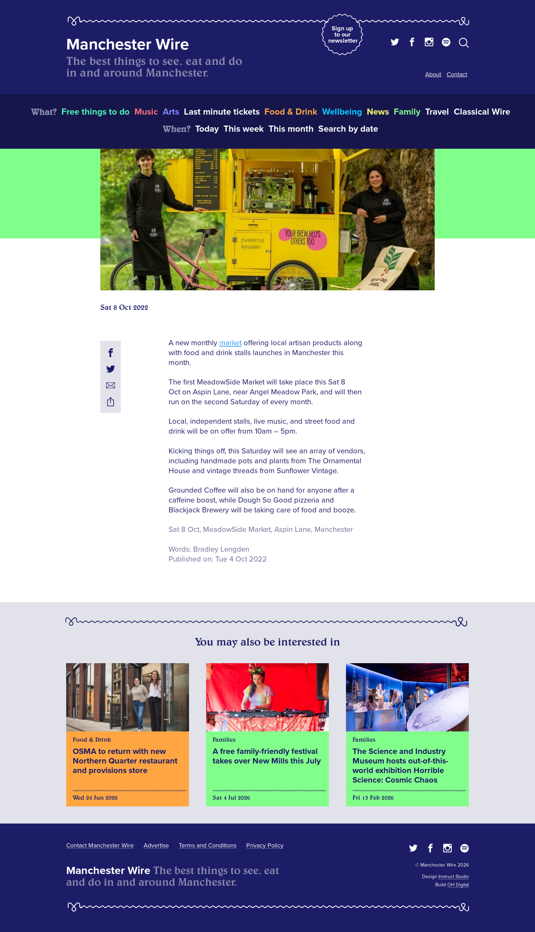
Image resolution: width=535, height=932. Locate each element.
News (378, 111)
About (433, 74)
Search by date (348, 128)
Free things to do (95, 111)
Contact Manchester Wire (100, 845)
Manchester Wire (127, 44)
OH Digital (458, 885)
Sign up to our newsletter (343, 34)
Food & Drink (290, 111)
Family (407, 111)
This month (291, 128)
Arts (171, 111)
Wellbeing (342, 111)
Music (146, 111)
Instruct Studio (453, 876)
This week (243, 128)
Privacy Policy (265, 845)
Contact (457, 74)
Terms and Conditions (207, 845)
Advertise (156, 845)
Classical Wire (482, 111)
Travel (437, 111)
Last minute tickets (222, 111)
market (230, 343)
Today (207, 128)
